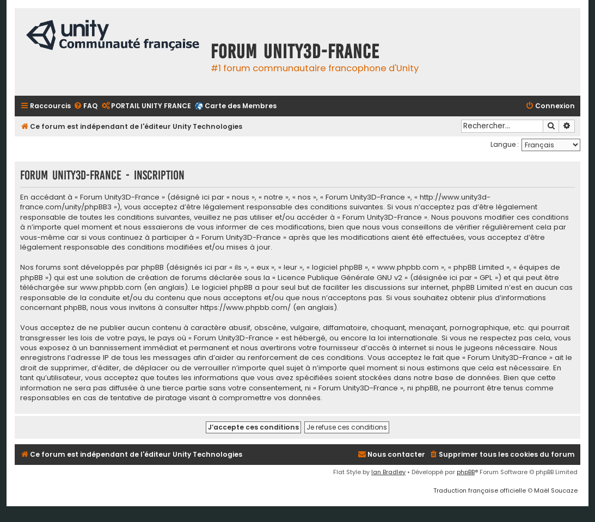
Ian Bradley (388, 472)
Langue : (504, 144)
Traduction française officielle (479, 490)
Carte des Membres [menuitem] (241, 105)
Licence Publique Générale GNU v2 (340, 278)
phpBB (466, 472)
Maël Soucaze (556, 490)
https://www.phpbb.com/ (245, 308)
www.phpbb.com (111, 288)
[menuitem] (85, 106)
